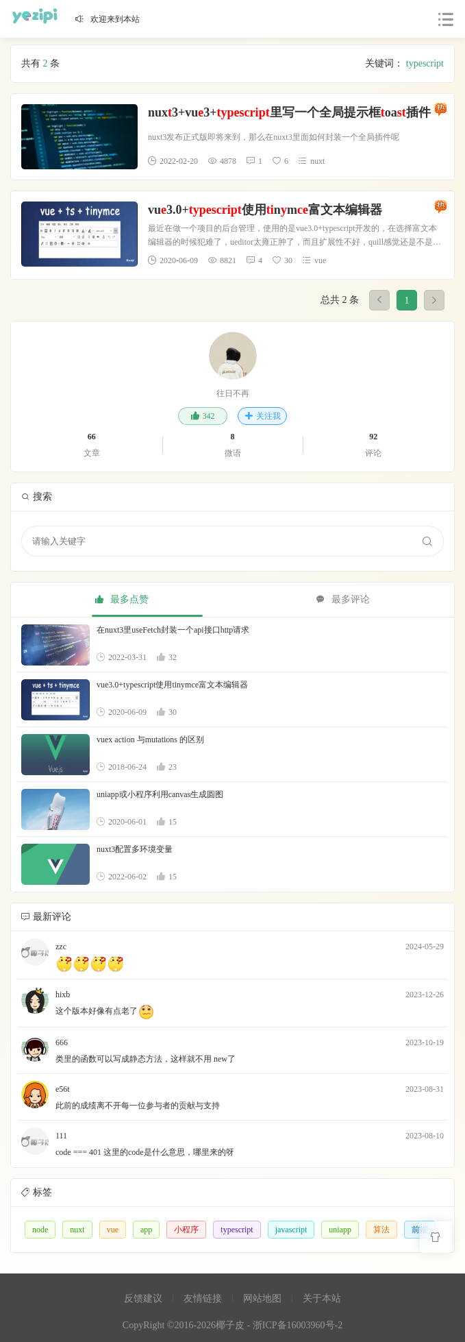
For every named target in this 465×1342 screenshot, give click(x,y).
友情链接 (203, 1298)
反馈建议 (143, 1298)
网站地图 (262, 1298)
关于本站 (322, 1298)
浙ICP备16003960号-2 (297, 1325)
